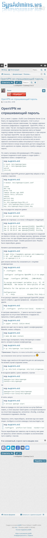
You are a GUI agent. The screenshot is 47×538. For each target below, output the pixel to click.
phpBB (19, 525)
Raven (9, 90)
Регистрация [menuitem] (45, 66)
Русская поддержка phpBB (23, 529)
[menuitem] (45, 74)
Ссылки (2, 66)
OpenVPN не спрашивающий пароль (22, 78)
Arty (16, 527)
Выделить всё (14, 161)
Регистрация (14, 70)
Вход (5, 70)
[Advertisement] (23, 38)
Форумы (6, 66)
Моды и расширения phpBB (23, 533)
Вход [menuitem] (42, 66)
